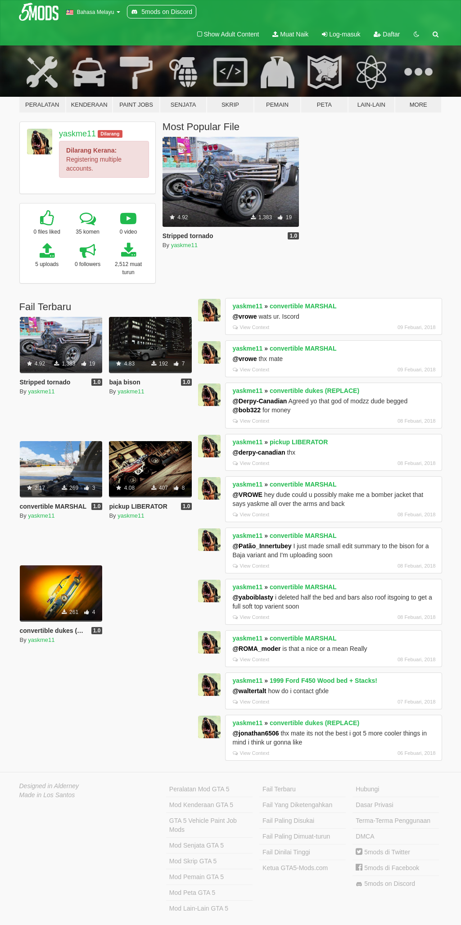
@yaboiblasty (252, 597)
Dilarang (109, 133)
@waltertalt (249, 691)
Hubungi (367, 789)
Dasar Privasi (374, 804)
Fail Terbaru (279, 789)
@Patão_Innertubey (261, 546)
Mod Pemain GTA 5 (196, 876)
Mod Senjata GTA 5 (196, 845)
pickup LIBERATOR (299, 442)
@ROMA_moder (256, 648)
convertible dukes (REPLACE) (314, 390)
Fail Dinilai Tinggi (286, 852)
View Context (251, 327)
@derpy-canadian (258, 452)
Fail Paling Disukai (288, 820)
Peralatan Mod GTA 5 (199, 789)
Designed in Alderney (49, 786)
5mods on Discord (385, 884)
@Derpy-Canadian (259, 401)
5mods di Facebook (387, 868)
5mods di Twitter (383, 852)
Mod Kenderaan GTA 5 (201, 804)
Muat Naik (290, 34)
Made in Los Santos (47, 795)
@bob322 (246, 410)
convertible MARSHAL (303, 306)
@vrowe (244, 316)
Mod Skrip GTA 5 (193, 861)
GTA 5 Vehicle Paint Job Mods (203, 825)
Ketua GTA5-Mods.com (295, 867)
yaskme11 (77, 133)
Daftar (387, 34)
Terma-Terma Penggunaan (393, 820)
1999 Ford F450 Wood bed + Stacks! (323, 680)
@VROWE (247, 494)
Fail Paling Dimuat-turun (296, 836)
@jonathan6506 (255, 733)
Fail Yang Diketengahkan (297, 804)
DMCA (365, 836)
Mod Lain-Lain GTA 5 (198, 908)
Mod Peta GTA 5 (192, 892)
